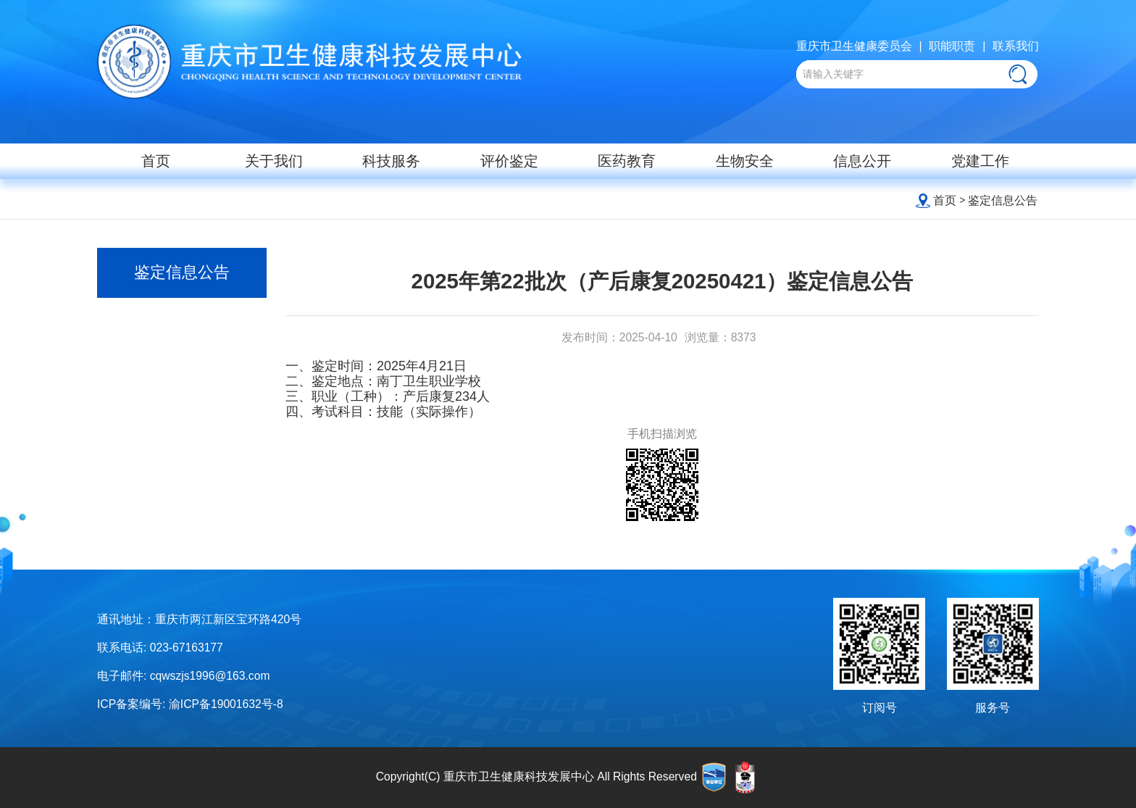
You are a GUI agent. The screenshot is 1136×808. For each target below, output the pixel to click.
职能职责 (952, 46)
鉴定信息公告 (1002, 200)
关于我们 (274, 161)
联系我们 (1016, 46)
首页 (155, 161)
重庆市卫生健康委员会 (854, 46)
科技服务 (391, 161)
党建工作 (980, 161)
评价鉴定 (509, 161)
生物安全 (745, 161)
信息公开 (862, 161)
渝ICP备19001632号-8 (226, 704)
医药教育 (627, 161)
